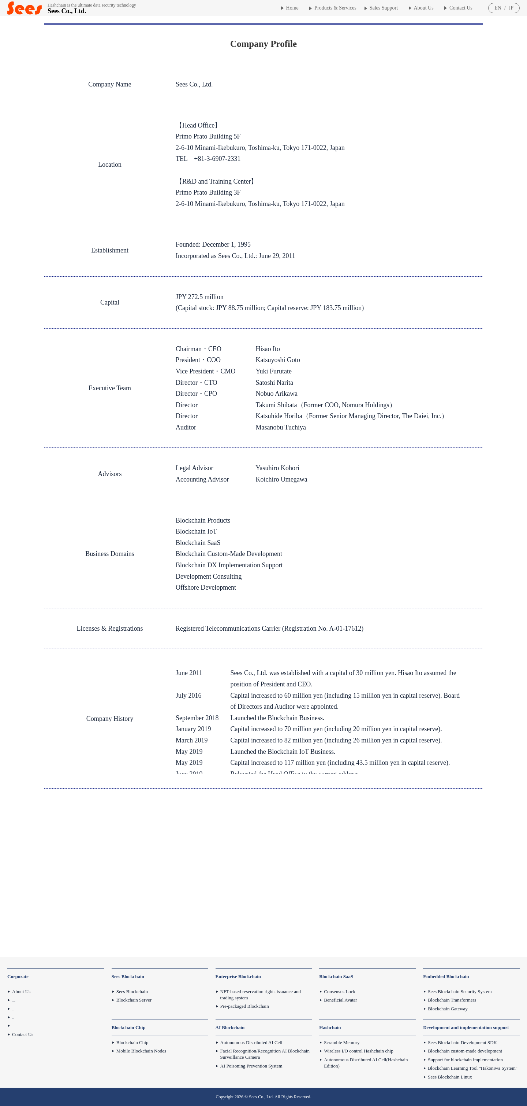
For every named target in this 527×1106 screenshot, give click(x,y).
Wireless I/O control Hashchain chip (358, 1051)
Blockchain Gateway (448, 1008)
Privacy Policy (26, 1017)
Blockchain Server (134, 1000)
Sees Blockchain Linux (450, 1077)
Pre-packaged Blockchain (244, 1006)
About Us (424, 8)
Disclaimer (22, 1008)
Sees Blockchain (132, 991)
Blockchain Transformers (452, 1000)
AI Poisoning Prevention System (251, 1066)
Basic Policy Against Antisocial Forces (49, 1025)
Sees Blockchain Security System (460, 991)
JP (511, 8)
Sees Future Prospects (33, 1000)
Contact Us (460, 8)
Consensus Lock (339, 991)
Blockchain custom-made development (465, 1051)
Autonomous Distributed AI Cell (251, 1042)
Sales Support (384, 8)
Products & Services (335, 8)
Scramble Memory (341, 1042)
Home (292, 8)
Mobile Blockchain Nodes (141, 1051)
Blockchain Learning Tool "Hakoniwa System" (472, 1068)
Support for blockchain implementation (465, 1059)
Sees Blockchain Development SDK (462, 1042)
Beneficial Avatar (340, 1000)
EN (497, 8)
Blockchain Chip (132, 1042)
